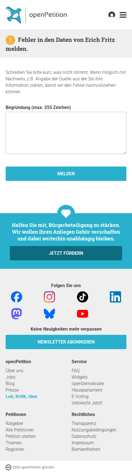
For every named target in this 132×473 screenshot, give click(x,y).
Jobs (10, 377)
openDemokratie (88, 383)
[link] (123, 15)
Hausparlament (87, 390)
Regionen (15, 449)
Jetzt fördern (66, 253)
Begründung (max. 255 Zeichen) (66, 129)
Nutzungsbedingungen (94, 430)
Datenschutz (84, 436)
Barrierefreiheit (86, 449)
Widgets (80, 377)
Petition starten (21, 436)
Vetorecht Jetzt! (87, 403)
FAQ (76, 370)
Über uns (14, 370)
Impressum (83, 442)
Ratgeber (14, 423)
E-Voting (80, 396)
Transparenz (84, 423)
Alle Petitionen (20, 430)
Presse (12, 390)
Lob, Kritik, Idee (21, 396)
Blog (10, 383)
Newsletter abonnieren (66, 342)
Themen (14, 442)
